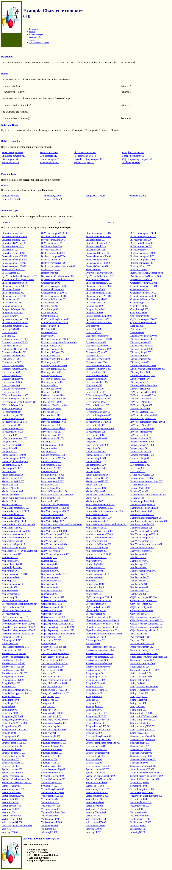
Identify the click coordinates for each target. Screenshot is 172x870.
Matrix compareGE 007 (97, 478)
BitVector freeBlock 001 (53, 239)
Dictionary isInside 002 (141, 349)
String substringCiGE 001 (142, 726)
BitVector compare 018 (13, 233)
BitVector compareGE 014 (98, 233)
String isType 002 (10, 699)
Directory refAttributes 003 (143, 385)
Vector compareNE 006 (97, 795)
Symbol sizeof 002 (95, 786)
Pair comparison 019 (95, 640)
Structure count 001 (139, 743)
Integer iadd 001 (93, 441)
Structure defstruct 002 (52, 746)
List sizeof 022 (137, 471)
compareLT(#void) (11, 199)
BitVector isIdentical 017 (98, 243)
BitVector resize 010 (51, 249)
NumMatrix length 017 (97, 521)
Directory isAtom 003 (51, 375)
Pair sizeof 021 (93, 643)
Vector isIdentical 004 (140, 802)
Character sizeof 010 (95, 302)
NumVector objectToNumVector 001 (19, 551)
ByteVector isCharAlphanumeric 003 (19, 276)
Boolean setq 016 (138, 269)
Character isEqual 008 (96, 299)
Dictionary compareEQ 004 (143, 335)
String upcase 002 (139, 733)
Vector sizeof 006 (49, 815)
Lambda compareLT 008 (13, 458)
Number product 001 (51, 580)
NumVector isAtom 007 (141, 541)
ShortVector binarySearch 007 (144, 650)
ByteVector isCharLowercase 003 (57, 276)
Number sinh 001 (49, 587)
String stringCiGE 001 (96, 713)
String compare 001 (49, 162)
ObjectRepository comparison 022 (102, 630)
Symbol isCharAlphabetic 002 (100, 776)
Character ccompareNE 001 (143, 286)
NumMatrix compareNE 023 (55, 511)
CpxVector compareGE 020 (15, 322)
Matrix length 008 (10, 494)
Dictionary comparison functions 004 (59, 342)
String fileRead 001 (139, 680)
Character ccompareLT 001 (99, 286)
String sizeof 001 (49, 709)
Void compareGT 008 (12, 822)
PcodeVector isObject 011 (53, 647)
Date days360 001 (10, 329)
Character (110, 222)
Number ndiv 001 (138, 574)
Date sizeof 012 (93, 332)
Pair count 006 (137, 640)
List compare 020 (10, 159)
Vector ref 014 (9, 812)
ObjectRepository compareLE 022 (18, 627)
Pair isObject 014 (10, 643)
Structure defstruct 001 (13, 746)
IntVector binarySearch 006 (143, 415)
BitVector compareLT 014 (53, 236)
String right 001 (9, 709)
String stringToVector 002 (142, 719)
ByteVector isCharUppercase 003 (18, 279)
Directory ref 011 (49, 385)
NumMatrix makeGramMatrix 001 (18, 524)
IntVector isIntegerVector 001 (100, 428)
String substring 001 (11, 726)
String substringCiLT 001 (98, 729)
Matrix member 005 (50, 498)
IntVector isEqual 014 (12, 428)
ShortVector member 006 (98, 666)
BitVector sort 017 (139, 249)
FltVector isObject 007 (141, 405)
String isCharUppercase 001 (15, 693)
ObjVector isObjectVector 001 (16, 610)
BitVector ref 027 (10, 249)
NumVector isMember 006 (98, 544)
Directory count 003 (11, 372)
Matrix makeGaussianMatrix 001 (57, 494)
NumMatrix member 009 (142, 524)
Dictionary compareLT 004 (143, 339)
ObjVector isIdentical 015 (53, 607)
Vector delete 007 (49, 799)
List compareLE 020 (140, 465)
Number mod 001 (10, 570)
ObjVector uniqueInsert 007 (15, 617)
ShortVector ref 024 (139, 666)
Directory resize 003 (51, 388)
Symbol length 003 (11, 786)
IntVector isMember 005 (142, 428)
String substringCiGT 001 (14, 729)
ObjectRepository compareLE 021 (146, 623)
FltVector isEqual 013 (12, 405)
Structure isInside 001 (51, 752)
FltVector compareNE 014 (143, 398)
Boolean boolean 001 (51, 259)
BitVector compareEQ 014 (54, 233)
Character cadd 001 (50, 282)
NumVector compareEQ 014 (55, 534)
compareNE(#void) (137, 195)
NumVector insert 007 (51, 541)
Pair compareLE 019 (140, 637)
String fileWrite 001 (95, 683)
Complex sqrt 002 (94, 312)
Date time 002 (8, 335)
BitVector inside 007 (95, 239)
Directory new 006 (11, 385)
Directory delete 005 (51, 372)
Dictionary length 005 (140, 352)
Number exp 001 (94, 560)
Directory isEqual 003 (12, 378)
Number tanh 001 (94, 594)
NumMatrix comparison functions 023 (104, 511)
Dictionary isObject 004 (52, 352)
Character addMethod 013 (14, 282)
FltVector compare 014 (85, 156)
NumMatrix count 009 (141, 511)
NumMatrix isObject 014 (14, 521)
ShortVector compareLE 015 (15, 656)
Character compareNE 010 (98, 296)
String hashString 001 (51, 686)
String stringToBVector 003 (54, 719)
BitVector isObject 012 (13, 246)
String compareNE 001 (13, 680)
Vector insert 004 (138, 799)
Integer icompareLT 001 (97, 445)
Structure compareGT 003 (98, 739)
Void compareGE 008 (140, 819)
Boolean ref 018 (93, 269)
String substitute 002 (140, 723)
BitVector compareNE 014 (98, 236)
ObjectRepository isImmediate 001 (58, 633)
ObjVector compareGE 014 (143, 597)
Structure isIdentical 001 (13, 752)
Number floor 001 (139, 560)
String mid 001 (48, 703)
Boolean (6, 222)
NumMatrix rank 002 (12, 527)
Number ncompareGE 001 (143, 570)
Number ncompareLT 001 (98, 574)
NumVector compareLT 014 (54, 537)
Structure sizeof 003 (51, 766)
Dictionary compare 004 (97, 335)
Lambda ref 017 (93, 461)
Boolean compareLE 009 (98, 263)
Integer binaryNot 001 (96, 438)
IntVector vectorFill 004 (52, 438)
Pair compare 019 (10, 162)
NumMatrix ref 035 (50, 527)
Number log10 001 (95, 564)
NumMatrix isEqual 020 (13, 517)
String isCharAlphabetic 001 (144, 686)
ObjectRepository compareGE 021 (147, 620)
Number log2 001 (138, 564)
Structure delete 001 (95, 746)
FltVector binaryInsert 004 (143, 392)
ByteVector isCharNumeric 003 (145, 276)
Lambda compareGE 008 (53, 455)
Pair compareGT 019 (96, 637)
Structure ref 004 (49, 759)
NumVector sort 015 (11, 554)
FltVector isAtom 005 (140, 402)
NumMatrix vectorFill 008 (54, 531)
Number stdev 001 (94, 590)
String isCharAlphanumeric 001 (17, 690)
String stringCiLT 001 (51, 716)
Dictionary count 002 (96, 342)
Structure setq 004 (94, 762)
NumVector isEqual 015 (13, 544)
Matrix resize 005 (49, 501)
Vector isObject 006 (50, 805)
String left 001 (92, 699)
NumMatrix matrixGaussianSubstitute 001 (106, 524)
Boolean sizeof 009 (11, 273)
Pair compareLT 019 (11, 640)
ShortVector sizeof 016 (52, 670)
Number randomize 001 (13, 584)
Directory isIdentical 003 (53, 378)
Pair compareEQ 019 (12, 637)
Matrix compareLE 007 (13, 481)
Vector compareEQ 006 (52, 792)
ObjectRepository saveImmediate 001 (104, 633)
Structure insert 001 (139, 746)
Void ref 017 (8, 829)
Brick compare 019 (49, 152)
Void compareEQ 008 (96, 819)
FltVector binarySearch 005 (15, 395)
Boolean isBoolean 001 (97, 266)
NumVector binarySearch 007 (144, 531)
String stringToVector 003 (14, 723)
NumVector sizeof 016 (141, 551)
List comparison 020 (95, 468)
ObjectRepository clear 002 (99, 617)
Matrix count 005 (10, 484)
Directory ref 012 (94, 385)
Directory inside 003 (12, 375)
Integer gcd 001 (48, 441)
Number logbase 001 (12, 567)
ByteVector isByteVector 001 (100, 273)
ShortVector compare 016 (14, 653)
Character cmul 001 (139, 289)
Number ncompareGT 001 (14, 574)
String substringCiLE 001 (53, 729)
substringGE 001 (138, 829)
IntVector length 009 (95, 431)
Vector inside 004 (10, 802)
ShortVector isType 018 (13, 666)
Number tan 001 (49, 594)
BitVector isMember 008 (142, 243)
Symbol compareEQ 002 (53, 769)
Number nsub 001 (94, 577)
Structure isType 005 (51, 756)
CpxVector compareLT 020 (143, 322)
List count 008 (9, 471)
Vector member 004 (50, 809)
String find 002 (9, 686)
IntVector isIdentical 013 (53, 428)
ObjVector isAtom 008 (141, 604)
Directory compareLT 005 (53, 369)
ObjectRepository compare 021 (89, 159)
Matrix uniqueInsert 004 (142, 501)
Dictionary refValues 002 (98, 359)
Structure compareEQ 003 (14, 739)
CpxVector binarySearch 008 (55, 319)
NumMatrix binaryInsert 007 (55, 504)
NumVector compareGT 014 (144, 534)
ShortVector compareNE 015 (99, 656)
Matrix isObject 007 (95, 491)
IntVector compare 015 (13, 418)
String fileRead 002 (11, 683)
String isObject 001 (11, 696)
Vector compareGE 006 (97, 792)
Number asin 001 (138, 554)
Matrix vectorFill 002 (12, 504)
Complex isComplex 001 (14, 309)
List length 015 (93, 471)
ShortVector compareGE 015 (99, 653)
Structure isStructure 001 (14, 756)
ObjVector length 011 (96, 610)
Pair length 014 (48, 643)
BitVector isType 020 (51, 246)
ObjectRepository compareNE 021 (147, 627)
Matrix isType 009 (139, 491)
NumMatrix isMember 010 (98, 517)
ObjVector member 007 (141, 610)
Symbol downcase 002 (12, 776)
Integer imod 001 (49, 448)
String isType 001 (138, 696)
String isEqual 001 (94, 693)
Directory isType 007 (140, 378)
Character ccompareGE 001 (143, 282)
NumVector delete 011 (12, 541)
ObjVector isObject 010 (141, 607)
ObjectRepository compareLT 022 (102, 627)
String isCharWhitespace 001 (55, 693)
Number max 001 (49, 567)
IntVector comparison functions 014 (147, 421)
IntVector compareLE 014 (14, 421)
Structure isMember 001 (97, 752)
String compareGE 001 (13, 676)
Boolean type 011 (49, 273)
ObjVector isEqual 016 (13, 607)
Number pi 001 (9, 580)
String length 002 (10, 703)
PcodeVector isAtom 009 (142, 643)
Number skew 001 (139, 587)
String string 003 (10, 713)
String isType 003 (49, 699)
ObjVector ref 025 (10, 613)
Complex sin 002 (49, 312)
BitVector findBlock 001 (13, 239)
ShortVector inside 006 (97, 660)
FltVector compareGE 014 (143, 395)
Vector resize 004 (138, 812)
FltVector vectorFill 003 (141, 412)
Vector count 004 (10, 799)
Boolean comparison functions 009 (58, 266)
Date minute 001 (138, 329)
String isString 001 (50, 696)
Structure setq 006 (10, 766)
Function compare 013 (133, 156)
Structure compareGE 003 (53, 739)
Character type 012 (139, 302)
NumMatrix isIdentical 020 (54, 517)
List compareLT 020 (11, 468)
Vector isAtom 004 (50, 802)
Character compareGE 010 (98, 292)
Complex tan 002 (138, 312)
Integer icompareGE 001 (142, 441)
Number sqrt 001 (10, 590)
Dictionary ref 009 (10, 359)
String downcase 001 (96, 680)
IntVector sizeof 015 (95, 435)
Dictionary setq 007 (11, 362)
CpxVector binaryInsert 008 (15, 319)
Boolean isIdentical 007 (13, 269)
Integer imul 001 (94, 448)
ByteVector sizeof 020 (141, 279)
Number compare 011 (50, 159)
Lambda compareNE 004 (53, 458)
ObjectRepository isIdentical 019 (18, 633)
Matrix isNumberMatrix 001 (55, 491)
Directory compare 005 (13, 365)
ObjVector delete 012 (51, 604)
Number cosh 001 (10, 560)
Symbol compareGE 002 (97, 769)
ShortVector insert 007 (52, 660)
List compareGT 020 (96, 465)
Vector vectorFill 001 (12, 819)
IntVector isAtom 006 (140, 425)
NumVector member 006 (142, 547)
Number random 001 (140, 580)
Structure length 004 (95, 756)
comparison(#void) (11, 195)
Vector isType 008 (94, 805)
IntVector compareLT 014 (53, 421)
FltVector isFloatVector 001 (54, 405)
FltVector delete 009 (51, 402)
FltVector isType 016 (12, 408)
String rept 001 (137, 706)
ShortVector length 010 (52, 666)
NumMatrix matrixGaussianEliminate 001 (61, 524)
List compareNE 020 (51, 468)
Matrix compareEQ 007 (52, 478)
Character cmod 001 (95, 289)
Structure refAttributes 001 (143, 759)
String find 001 (137, 683)
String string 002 (138, 709)
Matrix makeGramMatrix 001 (100, 494)
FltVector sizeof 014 (11, 412)
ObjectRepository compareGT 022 (102, 623)
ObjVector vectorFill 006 (53, 617)
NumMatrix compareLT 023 (15, 511)
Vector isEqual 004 (95, 802)
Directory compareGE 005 (98, 365)
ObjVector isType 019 (51, 610)
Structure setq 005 (139, 762)
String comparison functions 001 (57, 680)
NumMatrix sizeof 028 (141, 527)
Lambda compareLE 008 (142, 455)
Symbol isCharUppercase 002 (144, 779)
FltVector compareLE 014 (53, 398)
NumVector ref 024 (50, 551)
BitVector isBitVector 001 (14, 243)
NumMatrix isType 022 (52, 521)
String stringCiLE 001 (12, 716)
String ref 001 (8, 706)
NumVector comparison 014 (143, 537)
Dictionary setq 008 (50, 362)
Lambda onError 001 (51, 461)
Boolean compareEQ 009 (142, 259)
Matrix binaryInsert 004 (13, 474)
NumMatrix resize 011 (96, 527)
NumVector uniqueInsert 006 (55, 554)
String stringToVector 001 (98, 719)
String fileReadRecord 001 (54, 683)
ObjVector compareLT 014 (98, 600)
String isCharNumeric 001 (143, 690)
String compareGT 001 (52, 676)
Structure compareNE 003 (53, 743)
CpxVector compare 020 (13, 156)
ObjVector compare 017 (52, 597)
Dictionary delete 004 (12, 345)
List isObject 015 (49, 471)
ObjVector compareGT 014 (15, 600)
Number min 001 (138, 567)
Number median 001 (95, 567)
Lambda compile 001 (96, 458)
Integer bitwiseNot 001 (141, 438)
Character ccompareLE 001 (54, 286)
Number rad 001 (93, 580)
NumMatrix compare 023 (142, 504)
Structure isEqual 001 (140, 749)
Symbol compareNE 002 (97, 772)
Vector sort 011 (93, 815)
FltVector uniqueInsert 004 (98, 412)
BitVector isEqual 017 (51, 243)
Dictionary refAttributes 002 (55, 359)
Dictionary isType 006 (96, 352)
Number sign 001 (138, 584)
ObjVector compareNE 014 (143, 600)
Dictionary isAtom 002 (97, 345)
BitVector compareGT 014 (143, 233)
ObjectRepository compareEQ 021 (57, 620)
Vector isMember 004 (12, 805)
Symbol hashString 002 (52, 776)
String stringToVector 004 (53, 723)
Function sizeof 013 (50, 415)
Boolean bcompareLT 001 (142, 256)
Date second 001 (49, 332)
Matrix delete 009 (49, 484)
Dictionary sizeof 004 (96, 362)
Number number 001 (140, 577)
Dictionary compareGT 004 (54, 339)
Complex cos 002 (49, 306)
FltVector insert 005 (95, 402)
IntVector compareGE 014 (98, 418)
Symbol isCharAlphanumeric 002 (146, 776)
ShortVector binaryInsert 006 (100, 650)
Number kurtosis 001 (12, 564)
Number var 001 (138, 594)
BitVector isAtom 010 (140, 239)
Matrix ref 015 (137, 498)
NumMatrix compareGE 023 (55, 508)
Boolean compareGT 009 (53, 263)
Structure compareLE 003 (142, 739)
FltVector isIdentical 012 (97, 405)
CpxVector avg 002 (139, 316)
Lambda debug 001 (139, 458)
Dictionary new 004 (50, 355)
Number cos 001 (138, 557)
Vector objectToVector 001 (98, 809)
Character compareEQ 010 (54, 292)
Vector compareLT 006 (52, 795)
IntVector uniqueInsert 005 (15, 438)
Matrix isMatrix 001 (140, 488)
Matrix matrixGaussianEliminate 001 (148, 494)
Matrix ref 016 (9, 501)
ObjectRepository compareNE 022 (18, 630)
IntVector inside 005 (95, 425)
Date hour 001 (48, 329)
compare (5, 185)
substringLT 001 (93, 832)
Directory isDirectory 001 (142, 375)
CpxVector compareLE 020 (99, 322)
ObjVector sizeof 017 (96, 613)
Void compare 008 (131, 162)
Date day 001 (136, 326)
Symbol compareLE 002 (13, 772)
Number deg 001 (49, 560)
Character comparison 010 (143, 296)
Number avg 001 (49, 557)
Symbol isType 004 (139, 782)
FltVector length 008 (51, 408)
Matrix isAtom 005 (11, 488)
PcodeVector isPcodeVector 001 (101, 647)
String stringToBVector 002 (15, 719)
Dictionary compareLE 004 (99, 339)
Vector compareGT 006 (141, 792)
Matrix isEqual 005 (50, 488)
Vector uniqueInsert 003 (141, 815)
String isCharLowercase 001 (55, 690)
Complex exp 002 (94, 306)
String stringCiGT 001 (141, 713)
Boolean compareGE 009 (14, 263)
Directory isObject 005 (97, 378)
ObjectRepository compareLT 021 (57, 627)
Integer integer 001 (139, 448)
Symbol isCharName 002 (53, 779)
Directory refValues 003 (13, 388)
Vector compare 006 (11, 792)
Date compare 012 (48, 156)
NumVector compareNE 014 (99, 537)
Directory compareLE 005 (14, 369)
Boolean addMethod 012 (97, 253)
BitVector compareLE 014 (14, 236)
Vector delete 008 (94, 799)
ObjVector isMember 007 (98, 607)
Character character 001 (52, 289)
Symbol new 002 (49, 786)
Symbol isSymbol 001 (96, 782)
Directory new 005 (139, 382)
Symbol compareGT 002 (142, 769)
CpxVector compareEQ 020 (143, 319)
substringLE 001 (49, 832)
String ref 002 (48, 706)
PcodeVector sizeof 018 (52, 650)
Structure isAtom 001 (51, 749)
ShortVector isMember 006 (99, 663)
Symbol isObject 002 (51, 782)
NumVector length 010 (97, 547)
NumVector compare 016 (14, 534)
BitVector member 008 (141, 246)
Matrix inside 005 (138, 484)
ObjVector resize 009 (51, 613)
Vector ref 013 (137, 809)
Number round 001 (95, 584)
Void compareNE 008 (140, 822)
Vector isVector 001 (139, 805)
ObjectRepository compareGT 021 (57, 623)
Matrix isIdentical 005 (96, 488)
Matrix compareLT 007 (52, 481)
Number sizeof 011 (95, 587)
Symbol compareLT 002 (52, 772)
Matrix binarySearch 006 (142, 474)
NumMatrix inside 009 (97, 514)
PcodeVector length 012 (141, 647)
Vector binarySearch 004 (142, 789)
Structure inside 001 (11, 749)
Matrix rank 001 (93, 498)
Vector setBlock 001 (11, 815)
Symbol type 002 (138, 786)
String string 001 (94, 709)
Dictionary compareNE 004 (15, 342)
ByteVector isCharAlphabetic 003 (146, 273)
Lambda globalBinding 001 (15, 461)
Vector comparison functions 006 (146, 795)
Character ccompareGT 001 (15, 286)
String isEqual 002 (139, 693)
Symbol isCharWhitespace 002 (16, 782)
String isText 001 (94, 696)
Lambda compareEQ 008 (14, 455)
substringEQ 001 (94, 829)
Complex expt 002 (139, 306)
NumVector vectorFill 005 (98, 554)
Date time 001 (137, 332)
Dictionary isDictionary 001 (15, 349)
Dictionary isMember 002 (14, 352)
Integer (61, 222)
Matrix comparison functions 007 (146, 481)
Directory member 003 (97, 382)
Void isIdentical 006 (95, 825)
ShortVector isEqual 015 (13, 663)
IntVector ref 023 (10, 435)
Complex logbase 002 (12, 312)
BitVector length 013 (96, 246)
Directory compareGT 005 (143, 365)
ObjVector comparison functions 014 (19, 604)
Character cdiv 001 (11, 289)
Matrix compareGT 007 (141, 478)
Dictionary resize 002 (140, 359)
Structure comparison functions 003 (103, 743)
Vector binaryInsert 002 (13, 789)
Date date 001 (92, 326)
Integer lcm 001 (48, 451)
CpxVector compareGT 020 (54, 322)
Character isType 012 (12, 302)
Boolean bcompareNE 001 (14, 259)
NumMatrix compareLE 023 (144, 508)
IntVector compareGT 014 (143, 418)
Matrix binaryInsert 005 (52, 474)
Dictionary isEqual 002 (52, 349)
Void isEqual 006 (49, 825)
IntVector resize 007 (51, 435)
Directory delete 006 (95, 372)
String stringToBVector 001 (143, 716)
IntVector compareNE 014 (98, 421)
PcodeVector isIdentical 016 (15, 647)
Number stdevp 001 (139, 590)
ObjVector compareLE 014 (54, 600)
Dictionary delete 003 (140, 342)
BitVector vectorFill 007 (13, 253)
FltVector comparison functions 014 (19, 402)
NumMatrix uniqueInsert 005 (16, 531)
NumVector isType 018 (52, 547)
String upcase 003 (10, 736)
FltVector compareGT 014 (14, 398)
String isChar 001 (94, 686)
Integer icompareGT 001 (13, 445)
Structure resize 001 (50, 762)
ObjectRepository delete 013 (144, 630)
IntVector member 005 (141, 431)
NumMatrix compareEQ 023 (15, 508)
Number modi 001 (50, 570)
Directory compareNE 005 (98, 369)
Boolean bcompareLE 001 (98, 256)
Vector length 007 (10, 809)
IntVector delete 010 (11, 425)
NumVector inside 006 (96, 541)
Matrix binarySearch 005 (98, 474)
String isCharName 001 (97, 690)
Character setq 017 (50, 302)
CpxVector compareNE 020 (15, 326)
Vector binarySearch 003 (97, 789)
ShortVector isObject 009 (142, 663)
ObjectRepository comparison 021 (57, 630)
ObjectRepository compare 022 (137, 159)
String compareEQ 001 (141, 673)
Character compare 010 (85, 152)
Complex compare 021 (133, 152)
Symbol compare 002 (84, 162)
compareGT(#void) (95, 195)
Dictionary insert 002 (51, 345)
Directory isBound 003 (97, 375)
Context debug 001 (50, 316)
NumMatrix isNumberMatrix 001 (146, 517)
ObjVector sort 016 (139, 613)
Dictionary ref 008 (139, 355)
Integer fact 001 (9, 441)
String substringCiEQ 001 (98, 726)
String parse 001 (138, 703)
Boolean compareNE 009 (14, 266)
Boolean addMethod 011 (53, 253)
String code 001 (48, 673)
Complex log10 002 (95, 309)
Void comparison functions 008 (17, 825)
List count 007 (137, 468)
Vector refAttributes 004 (53, 812)
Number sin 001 (9, 587)
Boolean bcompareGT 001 (54, 256)
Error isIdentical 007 (95, 392)
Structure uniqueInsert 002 (143, 766)
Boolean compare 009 (12, 152)
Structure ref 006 (94, 759)
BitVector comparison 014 (143, 236)
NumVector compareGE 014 (99, 534)
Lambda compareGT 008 (98, 455)
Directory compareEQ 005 (54, 365)
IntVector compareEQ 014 (53, 418)
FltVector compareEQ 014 (98, 395)
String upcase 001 (94, 733)
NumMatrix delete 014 (13, 514)
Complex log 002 (49, 309)
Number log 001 (49, 564)
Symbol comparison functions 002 (146, 772)
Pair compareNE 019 (51, 640)
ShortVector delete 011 (13, 660)
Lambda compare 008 (140, 451)
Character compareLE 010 (14, 296)
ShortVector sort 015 (95, 670)
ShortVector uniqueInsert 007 (144, 670)
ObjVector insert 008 (96, 604)
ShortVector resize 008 (13, 670)
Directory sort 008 (10, 392)
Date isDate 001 (93, 329)
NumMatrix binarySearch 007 (100, 504)
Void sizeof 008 (48, 829)
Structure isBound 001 (96, 749)
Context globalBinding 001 (99, 316)
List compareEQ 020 (12, 465)
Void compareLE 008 (51, 822)
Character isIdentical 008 (142, 299)
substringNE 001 (138, 832)
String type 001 (48, 733)
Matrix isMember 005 (12, 491)
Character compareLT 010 (53, 296)
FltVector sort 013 (50, 412)
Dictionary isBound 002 (141, 345)
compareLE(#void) (53, 199)
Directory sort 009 (50, 392)
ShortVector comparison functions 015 (148, 656)
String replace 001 (94, 706)
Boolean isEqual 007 (140, 266)
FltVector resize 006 (140, 408)
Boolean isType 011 (50, 269)
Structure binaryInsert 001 (98, 736)
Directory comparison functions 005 (147, 369)
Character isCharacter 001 (53, 299)
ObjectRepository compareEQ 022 (102, 620)
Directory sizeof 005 (140, 388)
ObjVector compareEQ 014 (99, 597)
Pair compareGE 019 (51, 637)
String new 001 (93, 703)
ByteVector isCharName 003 (99, 276)
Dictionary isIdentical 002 (98, 349)
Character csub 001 (11, 299)
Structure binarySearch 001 (143, 736)
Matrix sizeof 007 (94, 501)
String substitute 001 (95, 723)
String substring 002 (51, 726)
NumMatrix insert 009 (52, 514)
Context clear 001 (10, 316)
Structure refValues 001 (13, 762)
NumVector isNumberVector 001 (146, 544)
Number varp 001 (10, 597)
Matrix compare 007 (11, 478)
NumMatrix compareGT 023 (99, 508)
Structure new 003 (10, 759)
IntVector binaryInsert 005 (98, 415)
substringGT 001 (10, 832)
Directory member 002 (52, 382)
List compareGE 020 (51, 465)
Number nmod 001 (11, 577)
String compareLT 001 (141, 676)
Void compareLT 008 (96, 822)
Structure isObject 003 (141, 752)
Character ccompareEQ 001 (99, 282)
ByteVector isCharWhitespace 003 (57, 279)
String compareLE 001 (97, 676)
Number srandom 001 (51, 590)
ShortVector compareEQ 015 (55, 653)
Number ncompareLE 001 (53, 574)
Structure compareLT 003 (14, 743)
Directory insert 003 (140, 372)
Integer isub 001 (9, 451)
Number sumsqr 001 (11, 594)
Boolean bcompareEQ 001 (143, 253)
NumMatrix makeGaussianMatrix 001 (148, 521)
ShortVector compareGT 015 (144, 653)
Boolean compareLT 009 (142, 263)
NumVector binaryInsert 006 (99, 531)
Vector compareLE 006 (13, 795)
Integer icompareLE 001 (53, 445)
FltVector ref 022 (94, 408)
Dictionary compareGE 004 (15, 339)
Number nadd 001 (94, 570)
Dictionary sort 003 (139, 362)
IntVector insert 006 (50, 425)
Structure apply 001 (50, 736)
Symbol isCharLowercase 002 (16, 779)
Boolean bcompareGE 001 (14, 256)
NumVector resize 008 (96, 551)
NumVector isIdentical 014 (54, 544)
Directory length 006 (12, 382)
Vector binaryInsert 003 (52, 789)
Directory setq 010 (94, 388)
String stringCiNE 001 (96, 716)
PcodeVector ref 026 (11, 650)
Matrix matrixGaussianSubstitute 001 (20, 498)
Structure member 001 (141, 756)
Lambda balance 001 (96, 451)
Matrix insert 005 (94, 484)
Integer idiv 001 (9, 448)
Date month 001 (9, 332)
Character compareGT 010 (143, 292)
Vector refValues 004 (96, 812)
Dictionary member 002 (13, 355)
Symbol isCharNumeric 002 (99, 779)
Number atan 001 (10, 557)
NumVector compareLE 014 (15, 537)
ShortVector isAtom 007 (142, 660)
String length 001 (138, 699)
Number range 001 (50, 584)
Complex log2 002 (139, 309)
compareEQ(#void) (53, 195)
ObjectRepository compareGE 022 (18, 623)
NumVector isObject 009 (14, 547)
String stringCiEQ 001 (52, 713)
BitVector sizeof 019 (95, 249)
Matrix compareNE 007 (97, 481)
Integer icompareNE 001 (142, 445)
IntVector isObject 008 (12, 431)
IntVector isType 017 (51, 431)
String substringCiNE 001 (142, 729)
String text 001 (9, 733)
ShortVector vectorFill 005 (14, 673)
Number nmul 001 (50, 577)
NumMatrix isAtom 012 (142, 514)
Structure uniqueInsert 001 (98, 766)
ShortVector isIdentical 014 (54, 663)
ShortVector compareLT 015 (54, 656)
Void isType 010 (138, 825)
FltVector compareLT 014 (98, 398)
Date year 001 (48, 335)
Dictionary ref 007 (94, 355)
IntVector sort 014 (139, 435)
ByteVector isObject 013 (97, 279)
